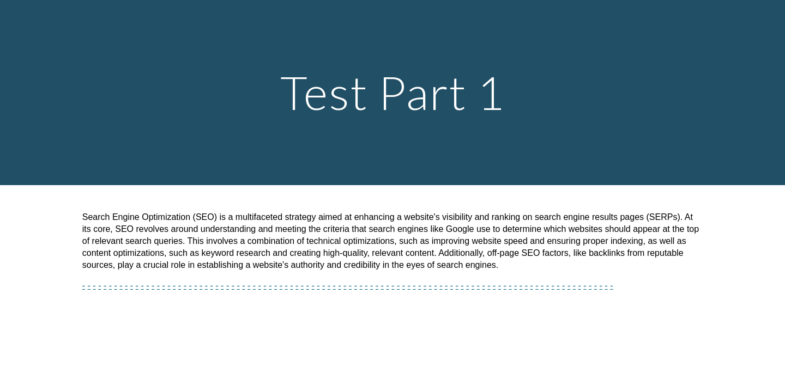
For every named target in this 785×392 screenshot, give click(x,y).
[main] (392, 92)
